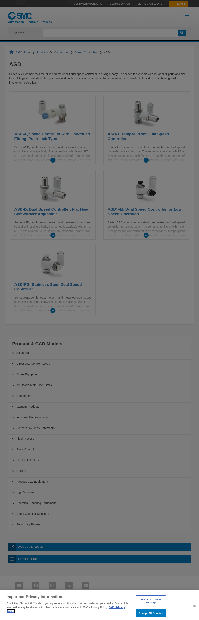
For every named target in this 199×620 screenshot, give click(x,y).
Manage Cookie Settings (151, 608)
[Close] (194, 613)
